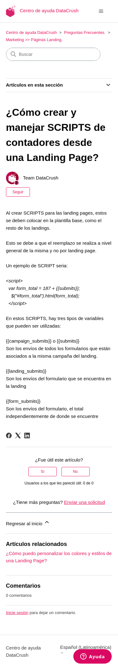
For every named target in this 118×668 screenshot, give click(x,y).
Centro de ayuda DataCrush (31, 32)
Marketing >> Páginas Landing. (34, 39)
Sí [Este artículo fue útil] (42, 471)
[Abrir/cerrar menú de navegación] (101, 11)
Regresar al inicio (28, 522)
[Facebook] (9, 435)
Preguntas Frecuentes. (84, 32)
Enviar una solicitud (84, 502)
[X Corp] (18, 435)
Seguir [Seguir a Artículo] (18, 192)
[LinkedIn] (27, 435)
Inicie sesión (17, 612)
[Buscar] (53, 54)
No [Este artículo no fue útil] (75, 471)
